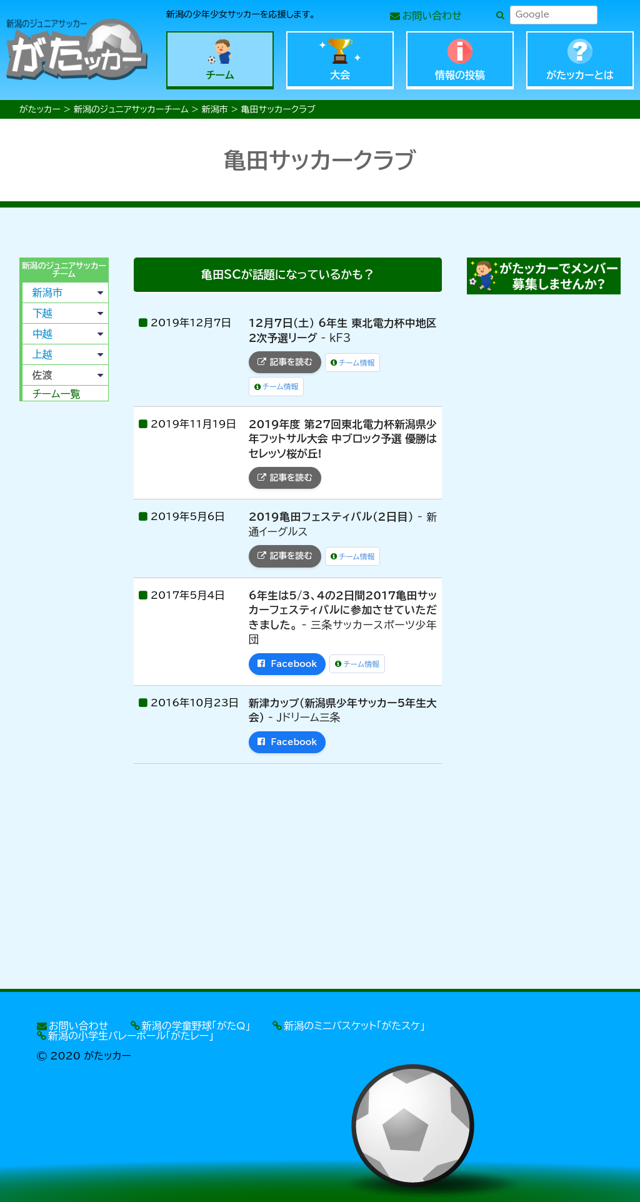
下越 (42, 313)
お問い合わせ (432, 16)
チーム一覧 (56, 394)
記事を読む (285, 362)
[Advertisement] (62, 601)
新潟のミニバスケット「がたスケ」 (354, 1026)
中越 (42, 334)
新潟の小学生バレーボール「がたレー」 (131, 1036)
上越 (42, 354)
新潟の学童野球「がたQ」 (196, 1026)
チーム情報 (353, 362)
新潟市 (47, 293)
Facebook (288, 663)
